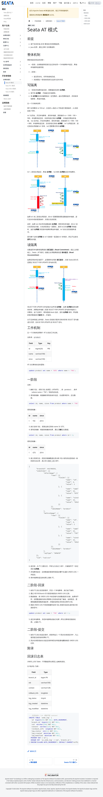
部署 (4, 112)
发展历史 (6, 15)
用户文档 (5, 26)
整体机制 (86, 13)
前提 (85, 10)
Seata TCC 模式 (10, 85)
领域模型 (6, 95)
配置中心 (6, 42)
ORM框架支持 (8, 55)
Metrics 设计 (7, 99)
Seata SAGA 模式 (11, 89)
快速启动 (6, 29)
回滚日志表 (87, 24)
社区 (44, 3)
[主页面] (29, 21)
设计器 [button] (66, 3)
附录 (4, 72)
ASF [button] (74, 3)
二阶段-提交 (87, 21)
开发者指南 (6, 76)
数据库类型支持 (8, 58)
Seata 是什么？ (8, 12)
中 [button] (82, 3)
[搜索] (94, 3)
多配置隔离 (7, 109)
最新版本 (46, 15)
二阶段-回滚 (87, 18)
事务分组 (6, 39)
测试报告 (6, 68)
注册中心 (6, 45)
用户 (55, 3)
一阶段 (85, 15)
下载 (60, 3)
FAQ (5, 21)
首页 (31, 3)
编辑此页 (31, 751)
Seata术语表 (7, 18)
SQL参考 (6, 61)
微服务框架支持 (8, 52)
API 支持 (6, 49)
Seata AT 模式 (10, 82)
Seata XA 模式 (10, 92)
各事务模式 (6, 35)
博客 (49, 3)
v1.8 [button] (37, 3)
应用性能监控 (7, 65)
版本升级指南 (8, 106)
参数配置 (6, 32)
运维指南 (5, 103)
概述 (4, 9)
